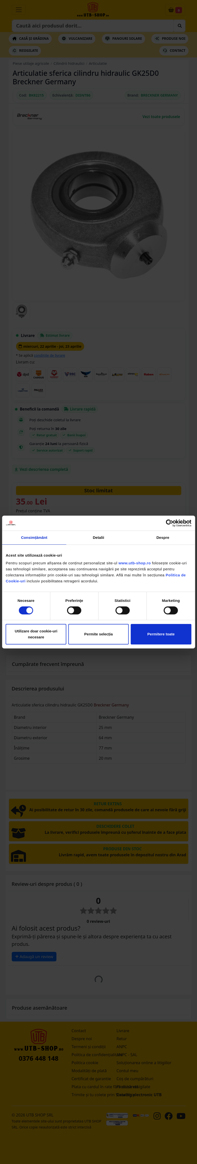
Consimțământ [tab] (34, 537)
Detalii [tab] (98, 537)
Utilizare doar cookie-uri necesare (36, 634)
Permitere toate (161, 634)
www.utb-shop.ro (134, 563)
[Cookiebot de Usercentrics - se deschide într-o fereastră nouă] (169, 523)
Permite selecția (98, 634)
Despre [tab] (162, 537)
